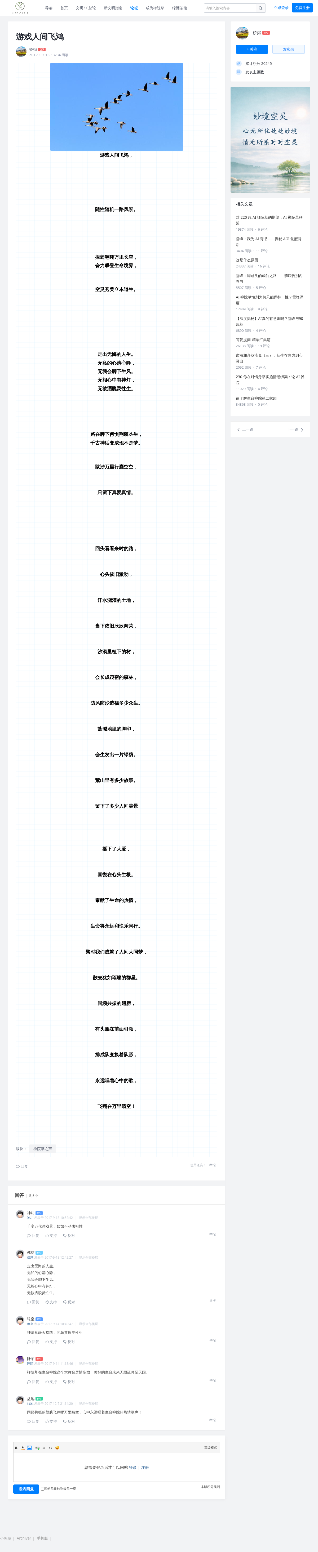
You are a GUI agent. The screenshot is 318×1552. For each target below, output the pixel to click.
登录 (133, 1467)
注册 (145, 1467)
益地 (30, 1403)
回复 (22, 1166)
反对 (69, 1235)
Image (29, 1447)
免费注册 (302, 7)
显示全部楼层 (88, 1217)
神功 (30, 1217)
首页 (64, 7)
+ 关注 (252, 49)
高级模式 (210, 1447)
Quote (44, 1447)
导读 (48, 7)
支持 (51, 1235)
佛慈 (30, 1257)
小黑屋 (5, 1538)
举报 (212, 1165)
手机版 (42, 1538)
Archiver (24, 1538)
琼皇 (30, 1324)
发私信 (288, 49)
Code (50, 1447)
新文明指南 (113, 7)
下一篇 (296, 429)
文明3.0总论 (86, 7)
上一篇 (244, 429)
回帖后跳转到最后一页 (58, 1488)
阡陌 (30, 1363)
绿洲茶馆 (179, 7)
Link (37, 1447)
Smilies (57, 1447)
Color (22, 1447)
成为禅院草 (155, 7)
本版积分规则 (210, 1486)
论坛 (134, 7)
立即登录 (281, 7)
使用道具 (196, 1165)
